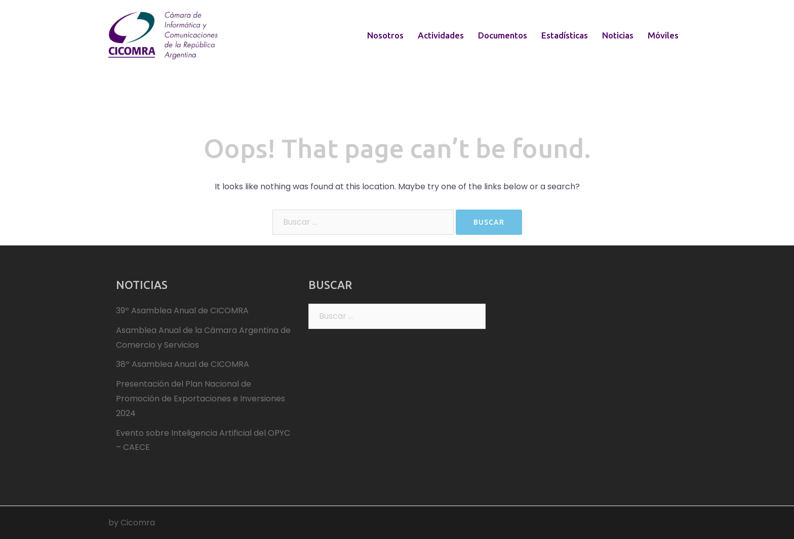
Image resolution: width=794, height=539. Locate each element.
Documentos (502, 35)
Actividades (441, 35)
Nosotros (385, 35)
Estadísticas (564, 35)
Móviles (663, 35)
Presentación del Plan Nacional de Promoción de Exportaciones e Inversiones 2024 (200, 398)
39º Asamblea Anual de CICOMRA (182, 310)
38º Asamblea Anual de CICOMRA (182, 364)
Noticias (617, 35)
